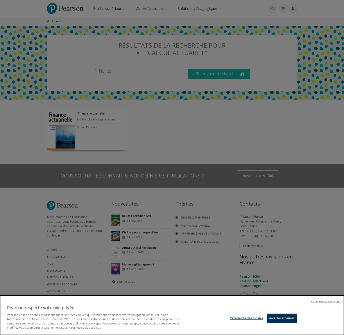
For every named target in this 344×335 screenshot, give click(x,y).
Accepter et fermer (281, 319)
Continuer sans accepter (326, 301)
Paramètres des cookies (246, 319)
